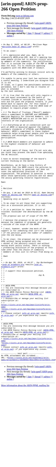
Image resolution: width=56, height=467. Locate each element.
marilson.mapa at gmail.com (16, 48)
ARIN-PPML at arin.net (34, 390)
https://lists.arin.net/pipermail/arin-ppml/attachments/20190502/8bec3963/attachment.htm (28, 422)
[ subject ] (46, 33)
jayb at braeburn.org (13, 309)
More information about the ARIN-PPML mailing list (25, 449)
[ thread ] (37, 33)
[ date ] (30, 33)
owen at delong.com (24, 16)
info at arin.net (31, 367)
